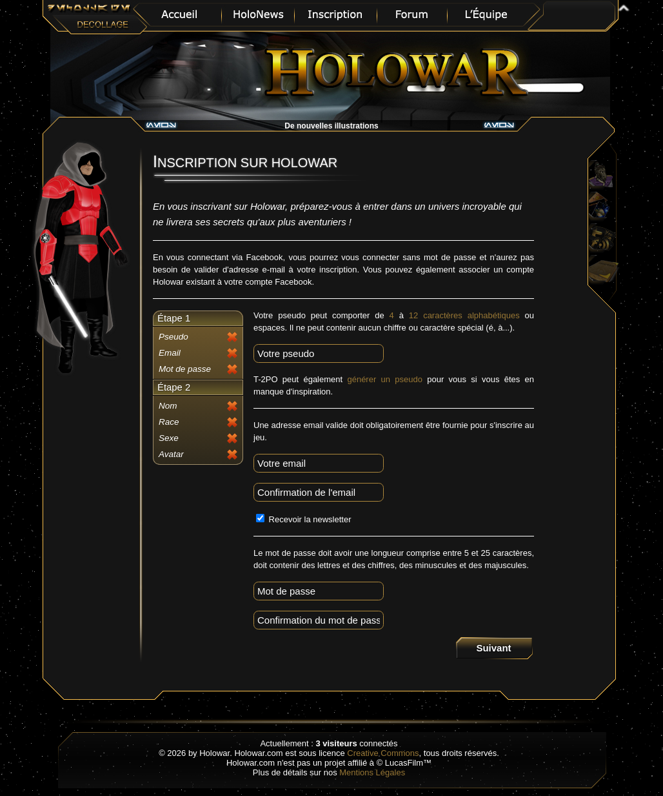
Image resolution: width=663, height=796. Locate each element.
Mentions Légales (372, 772)
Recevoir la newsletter (303, 519)
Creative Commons (383, 753)
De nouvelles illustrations (331, 125)
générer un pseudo (384, 379)
